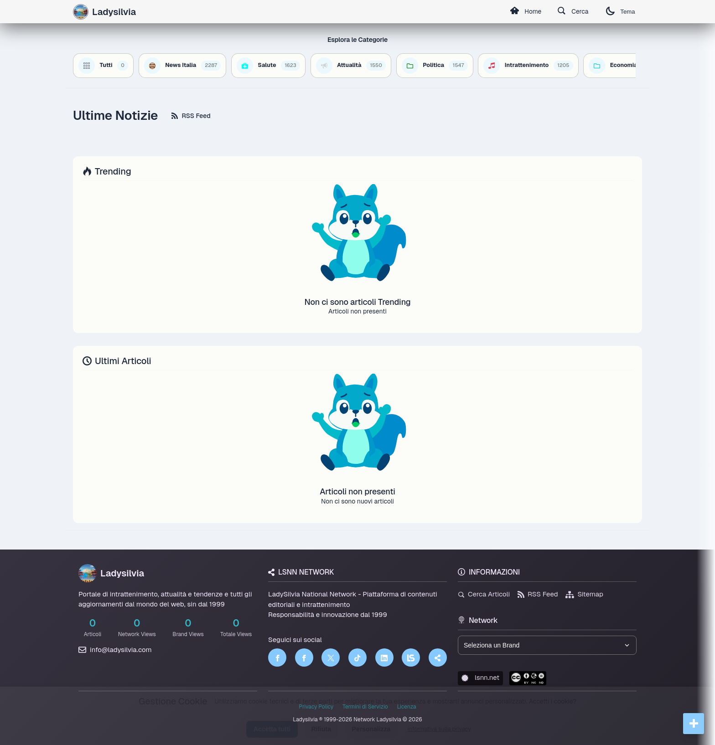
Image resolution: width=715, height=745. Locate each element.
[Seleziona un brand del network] (547, 645)
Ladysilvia (111, 573)
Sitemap (584, 594)
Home (524, 11)
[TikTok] (357, 657)
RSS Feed (190, 116)
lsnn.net (480, 677)
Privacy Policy (316, 706)
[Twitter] (330, 657)
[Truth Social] (438, 657)
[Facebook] (277, 657)
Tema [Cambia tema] (620, 11)
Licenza (406, 706)
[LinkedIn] (384, 657)
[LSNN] (411, 657)
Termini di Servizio (365, 706)
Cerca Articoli (484, 594)
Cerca (572, 11)
